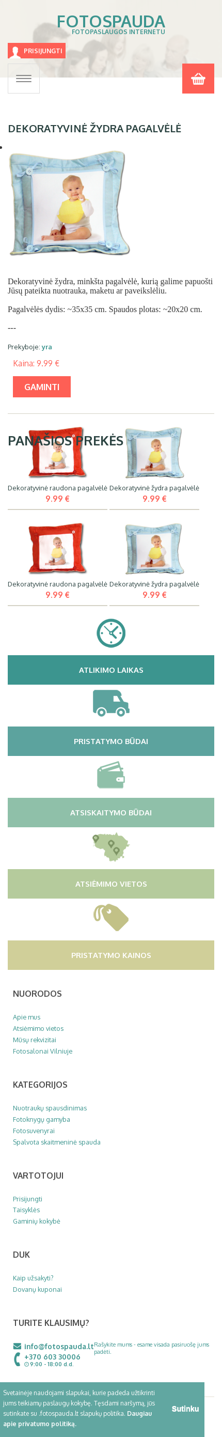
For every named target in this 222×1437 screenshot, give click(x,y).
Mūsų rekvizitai (34, 1040)
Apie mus (26, 1017)
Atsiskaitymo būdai (141, 812)
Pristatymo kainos (141, 955)
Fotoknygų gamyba (41, 1119)
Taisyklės (26, 1210)
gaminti (41, 386)
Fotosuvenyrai (34, 1130)
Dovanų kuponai (37, 1289)
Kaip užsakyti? (33, 1278)
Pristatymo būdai (143, 741)
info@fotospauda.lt (59, 1346)
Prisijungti (43, 51)
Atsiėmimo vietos (143, 883)
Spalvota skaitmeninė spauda (57, 1142)
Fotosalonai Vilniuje (42, 1051)
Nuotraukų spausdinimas (50, 1108)
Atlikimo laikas (145, 669)
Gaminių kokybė (36, 1221)
